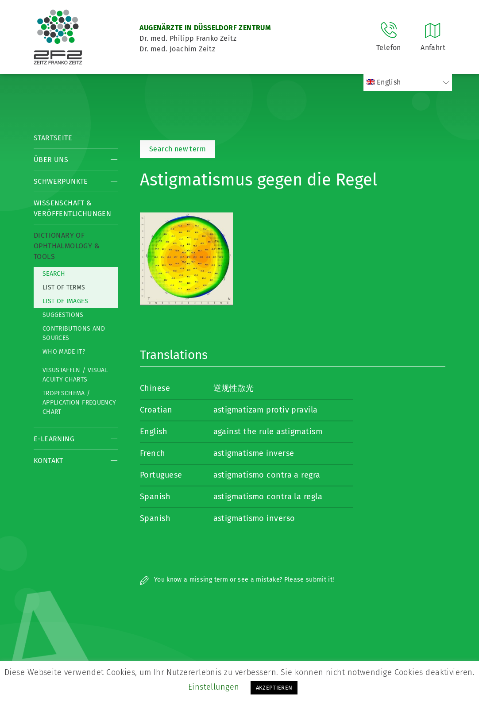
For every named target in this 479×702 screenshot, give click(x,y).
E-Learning (54, 439)
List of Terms (63, 287)
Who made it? (63, 351)
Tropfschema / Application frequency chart (79, 403)
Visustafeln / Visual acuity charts (75, 374)
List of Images (65, 301)
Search (53, 274)
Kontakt (48, 460)
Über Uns (51, 159)
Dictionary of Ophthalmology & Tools (67, 246)
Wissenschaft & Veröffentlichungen (72, 208)
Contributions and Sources (73, 333)
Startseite (53, 138)
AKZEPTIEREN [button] (274, 687)
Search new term (177, 149)
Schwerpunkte (61, 181)
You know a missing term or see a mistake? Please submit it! (237, 579)
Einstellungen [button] (214, 687)
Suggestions (63, 315)
